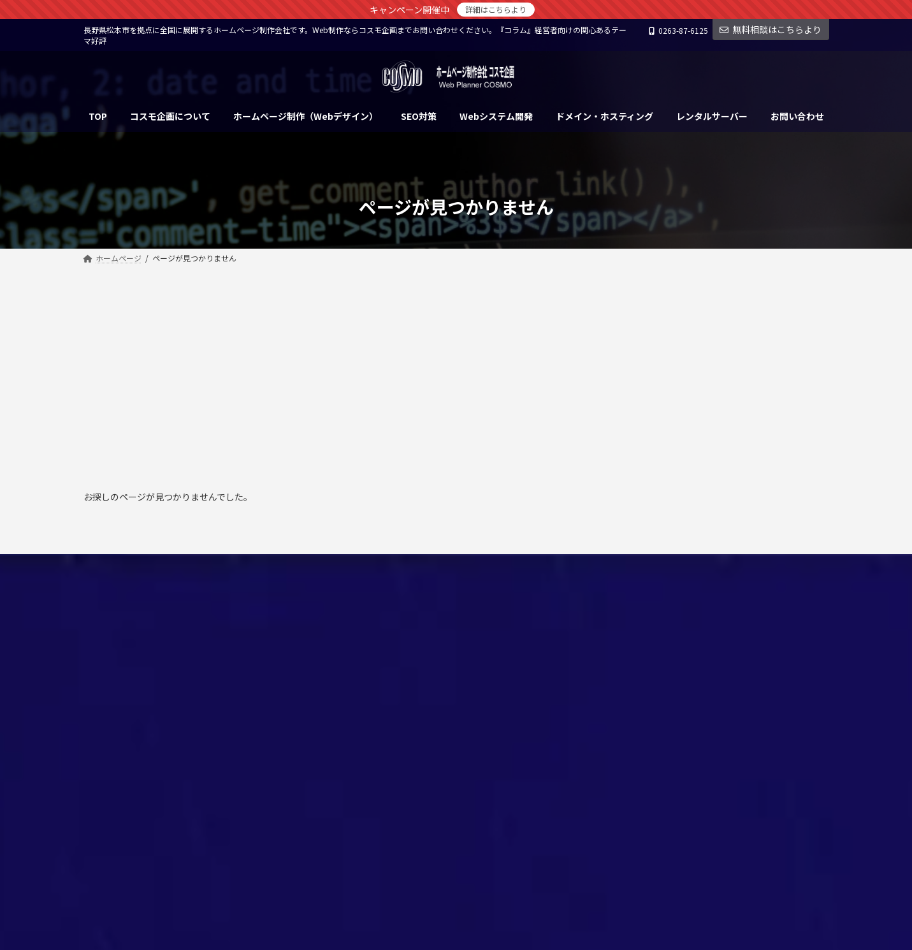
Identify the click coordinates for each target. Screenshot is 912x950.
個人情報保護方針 (129, 565)
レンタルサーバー (376, 704)
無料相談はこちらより (771, 29)
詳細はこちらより (495, 9)
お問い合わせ (213, 565)
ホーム (357, 615)
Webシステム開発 (377, 681)
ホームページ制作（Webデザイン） (407, 637)
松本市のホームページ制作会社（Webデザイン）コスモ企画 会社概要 (458, 732)
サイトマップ (290, 565)
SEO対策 (361, 660)
